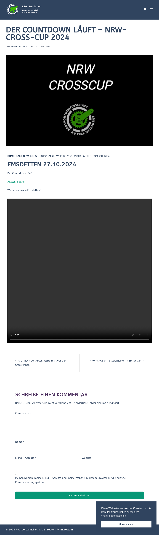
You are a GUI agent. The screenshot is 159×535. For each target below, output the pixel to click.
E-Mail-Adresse (25, 457)
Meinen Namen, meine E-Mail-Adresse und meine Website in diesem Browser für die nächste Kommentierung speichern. (70, 480)
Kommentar (23, 413)
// (65, 529)
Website (86, 457)
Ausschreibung (15, 181)
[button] (145, 9)
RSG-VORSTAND (19, 47)
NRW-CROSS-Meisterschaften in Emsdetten (115, 360)
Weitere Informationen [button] (113, 515)
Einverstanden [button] (126, 524)
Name (19, 441)
